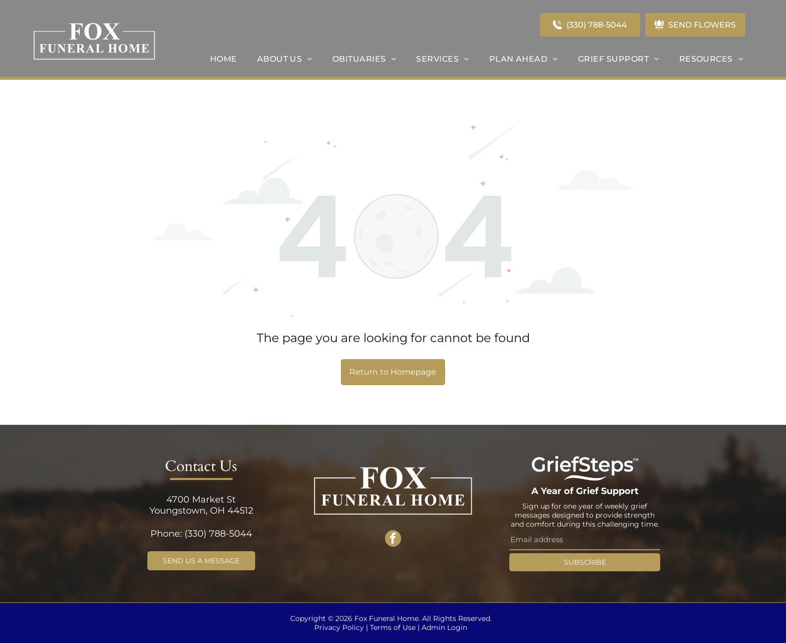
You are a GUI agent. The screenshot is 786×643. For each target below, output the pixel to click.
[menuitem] (223, 59)
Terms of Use (393, 627)
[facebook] (393, 540)
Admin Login (444, 627)
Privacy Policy (339, 627)
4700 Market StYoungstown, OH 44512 (201, 505)
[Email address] (584, 540)
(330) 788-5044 (218, 533)
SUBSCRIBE (585, 562)
